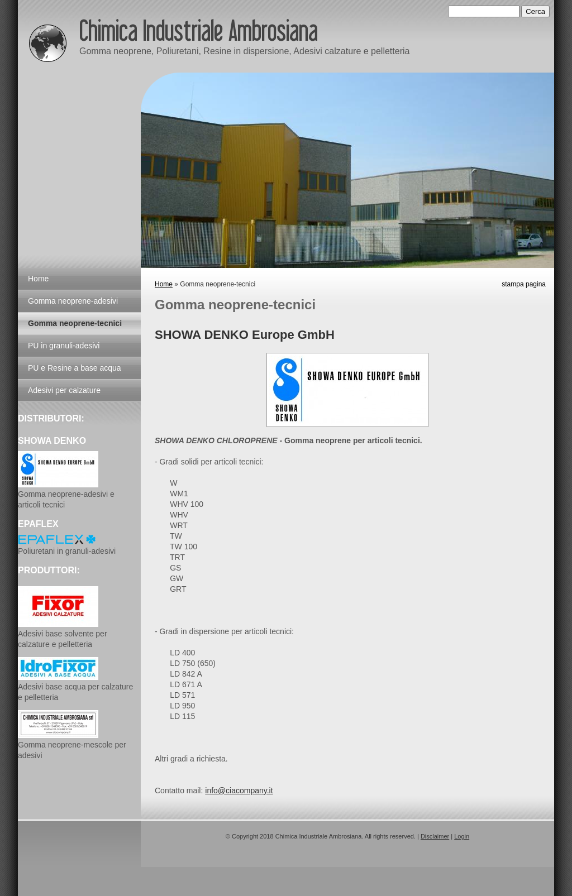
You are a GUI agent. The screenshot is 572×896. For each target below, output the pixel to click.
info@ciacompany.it (239, 790)
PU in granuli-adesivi (63, 345)
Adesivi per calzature (64, 390)
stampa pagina (524, 284)
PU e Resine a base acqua (74, 367)
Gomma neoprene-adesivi (73, 300)
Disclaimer (435, 836)
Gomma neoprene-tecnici (75, 323)
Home (164, 284)
